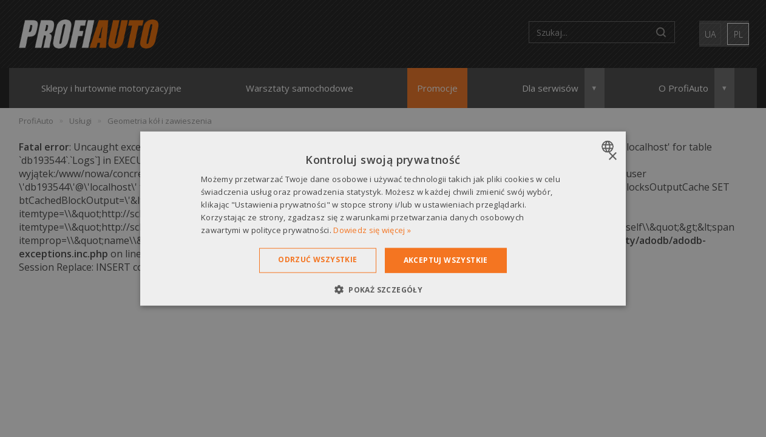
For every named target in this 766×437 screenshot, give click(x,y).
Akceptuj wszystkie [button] (446, 260)
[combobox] (609, 147)
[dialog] (383, 219)
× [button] (612, 156)
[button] (383, 289)
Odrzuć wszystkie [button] (317, 259)
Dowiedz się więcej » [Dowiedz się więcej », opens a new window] (372, 229)
